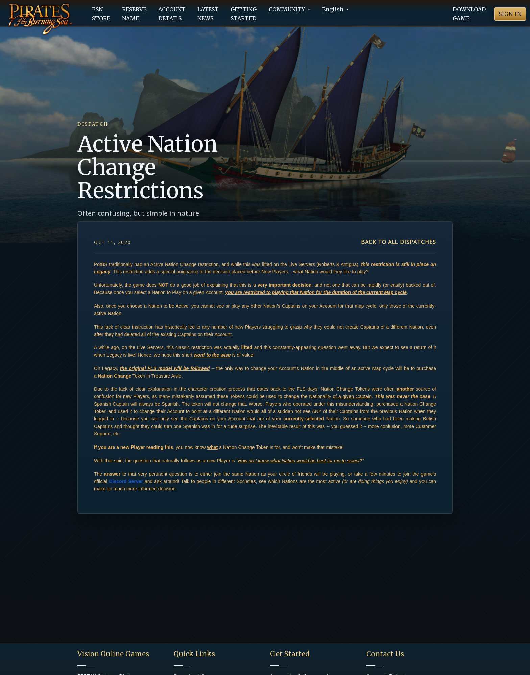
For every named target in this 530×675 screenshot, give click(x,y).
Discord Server (126, 481)
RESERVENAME (134, 14)
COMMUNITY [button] (287, 9)
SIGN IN (510, 13)
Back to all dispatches (398, 242)
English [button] (333, 9)
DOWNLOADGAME (469, 14)
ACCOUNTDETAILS (172, 14)
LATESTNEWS (208, 14)
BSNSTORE (101, 14)
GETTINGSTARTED (244, 14)
